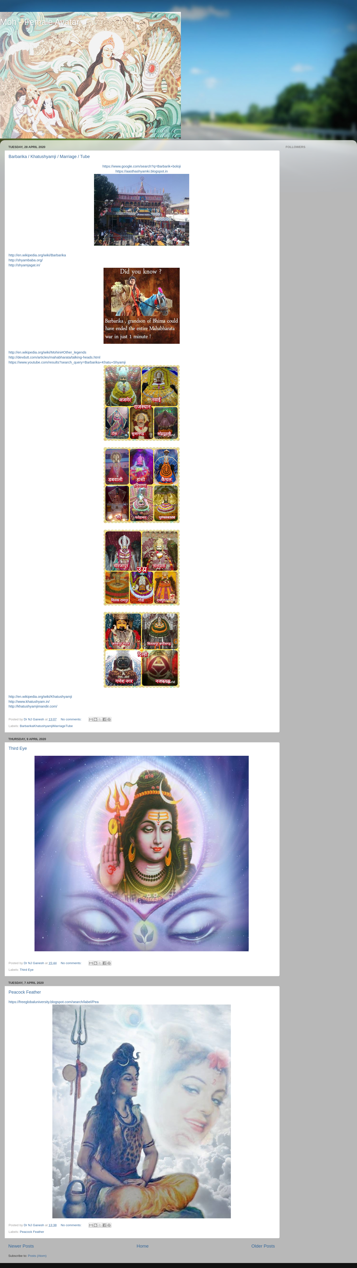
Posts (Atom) (37, 1256)
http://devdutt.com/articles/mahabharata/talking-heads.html (54, 357)
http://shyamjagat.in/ (24, 265)
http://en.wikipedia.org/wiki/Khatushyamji (40, 697)
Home (143, 1246)
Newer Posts (21, 1246)
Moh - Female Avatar (39, 22)
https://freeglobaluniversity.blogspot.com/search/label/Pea (54, 1002)
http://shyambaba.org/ (26, 260)
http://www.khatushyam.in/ (29, 701)
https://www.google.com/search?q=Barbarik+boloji (141, 166)
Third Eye (18, 748)
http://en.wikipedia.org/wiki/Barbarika (37, 255)
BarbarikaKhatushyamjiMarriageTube (46, 726)
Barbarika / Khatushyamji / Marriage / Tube (49, 156)
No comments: (71, 719)
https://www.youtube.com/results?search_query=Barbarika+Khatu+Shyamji (67, 362)
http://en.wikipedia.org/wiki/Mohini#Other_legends (47, 352)
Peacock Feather (25, 992)
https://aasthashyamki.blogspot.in (141, 171)
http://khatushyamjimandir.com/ (33, 706)
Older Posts (263, 1246)
